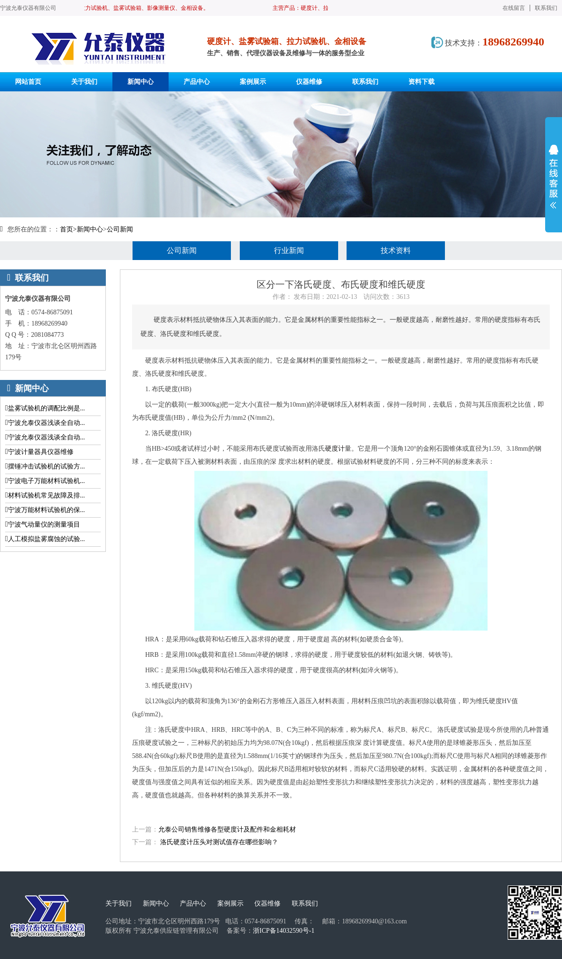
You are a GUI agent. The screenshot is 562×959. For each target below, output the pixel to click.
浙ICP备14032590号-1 (283, 930)
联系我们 (546, 8)
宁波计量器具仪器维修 (41, 451)
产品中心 (193, 903)
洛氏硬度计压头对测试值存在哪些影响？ (219, 842)
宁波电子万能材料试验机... (46, 480)
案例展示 (230, 903)
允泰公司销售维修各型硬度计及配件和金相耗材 (227, 829)
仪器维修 (267, 903)
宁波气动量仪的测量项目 (44, 524)
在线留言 (514, 8)
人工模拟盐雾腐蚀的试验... (46, 539)
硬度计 (335, 448)
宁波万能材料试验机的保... (46, 509)
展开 (553, 177)
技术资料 (396, 250)
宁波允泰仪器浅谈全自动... (46, 422)
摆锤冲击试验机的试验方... (46, 466)
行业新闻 (289, 250)
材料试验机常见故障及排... (46, 495)
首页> (68, 229)
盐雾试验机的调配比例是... (46, 408)
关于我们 (118, 903)
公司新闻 (120, 229)
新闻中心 (90, 229)
